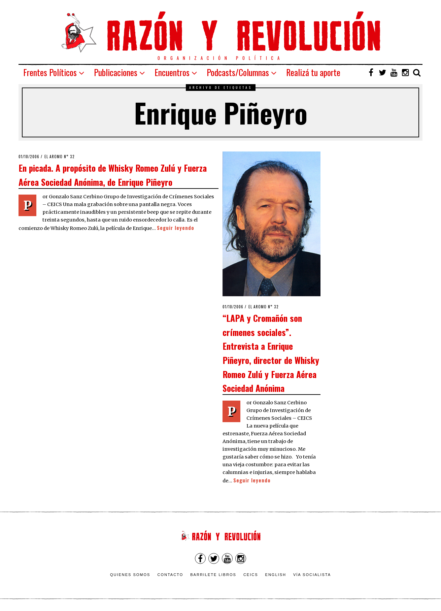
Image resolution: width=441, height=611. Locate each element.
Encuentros (172, 72)
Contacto (170, 575)
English (275, 575)
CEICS (250, 575)
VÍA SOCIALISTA (312, 575)
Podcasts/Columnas (238, 72)
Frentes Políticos (50, 72)
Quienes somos (130, 575)
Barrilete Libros (213, 575)
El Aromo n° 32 (59, 156)
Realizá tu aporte (313, 72)
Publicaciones (115, 72)
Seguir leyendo (175, 227)
